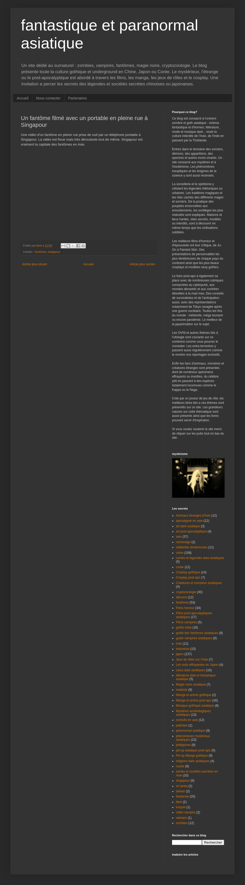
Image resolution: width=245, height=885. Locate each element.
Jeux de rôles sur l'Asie (192, 659)
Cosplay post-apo (188, 577)
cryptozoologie (186, 592)
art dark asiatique (188, 526)
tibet (179, 802)
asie (179, 536)
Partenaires (77, 98)
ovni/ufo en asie (187, 720)
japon (179, 654)
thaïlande (182, 796)
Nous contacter (48, 98)
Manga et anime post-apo (193, 700)
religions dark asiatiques (193, 761)
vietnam (181, 818)
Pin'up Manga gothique (192, 755)
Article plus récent (34, 264)
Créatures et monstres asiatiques (199, 583)
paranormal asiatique (190, 730)
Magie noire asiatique (191, 684)
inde (179, 643)
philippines (183, 745)
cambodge (183, 542)
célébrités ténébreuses (191, 547)
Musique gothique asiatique (195, 705)
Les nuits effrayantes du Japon (197, 665)
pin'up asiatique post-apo (193, 750)
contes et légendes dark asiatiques (200, 558)
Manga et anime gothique (193, 695)
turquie (181, 807)
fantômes (40, 251)
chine (179, 553)
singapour (54, 251)
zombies (182, 823)
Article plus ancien (142, 264)
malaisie (181, 690)
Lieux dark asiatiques (190, 670)
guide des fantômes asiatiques (197, 633)
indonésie (182, 649)
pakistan (182, 725)
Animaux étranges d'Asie (193, 515)
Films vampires (186, 622)
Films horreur (185, 608)
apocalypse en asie (189, 521)
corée (180, 567)
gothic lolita (184, 627)
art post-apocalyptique (191, 531)
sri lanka (182, 786)
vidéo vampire (185, 812)
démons (181, 597)
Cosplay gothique (188, 572)
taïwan (180, 791)
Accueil (22, 98)
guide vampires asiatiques (194, 638)
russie (180, 766)
